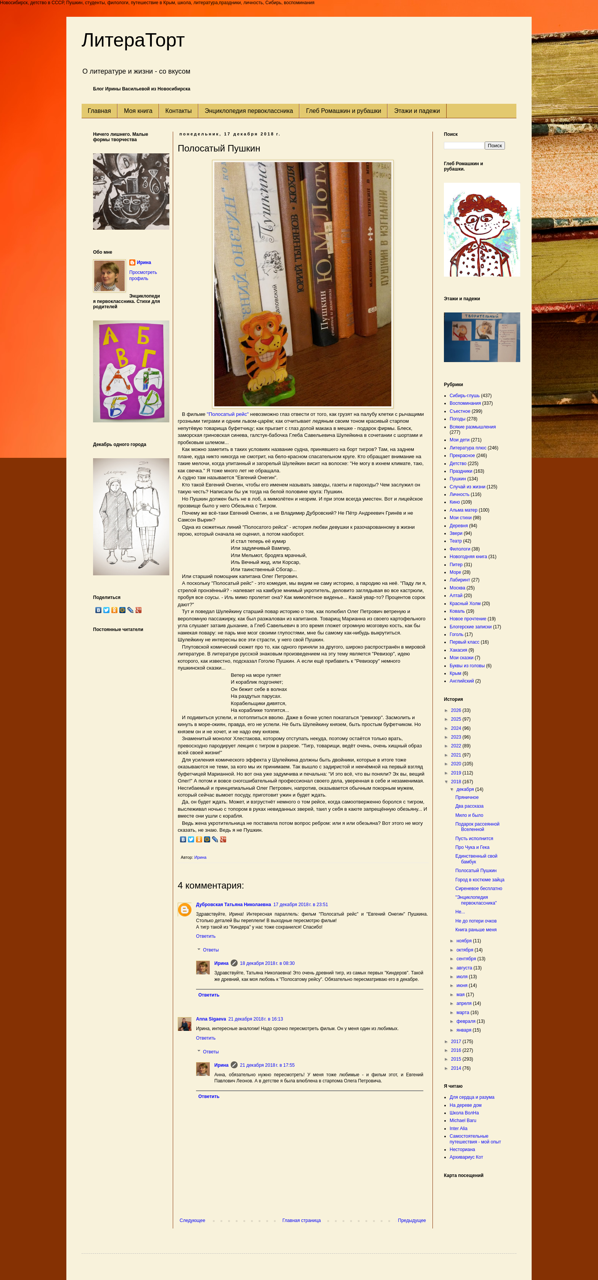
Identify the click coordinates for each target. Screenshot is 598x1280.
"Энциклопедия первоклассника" (476, 900)
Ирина (221, 963)
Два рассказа (469, 806)
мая (461, 994)
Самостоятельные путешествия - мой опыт (475, 1138)
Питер (456, 564)
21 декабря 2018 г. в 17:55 (267, 1065)
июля (463, 976)
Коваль (457, 611)
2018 (457, 781)
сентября (467, 958)
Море (455, 572)
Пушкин (458, 478)
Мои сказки (461, 657)
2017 (457, 1041)
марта (464, 1012)
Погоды (457, 419)
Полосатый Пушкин (476, 870)
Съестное (460, 411)
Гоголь (456, 634)
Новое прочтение (468, 618)
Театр (456, 541)
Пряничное (467, 797)
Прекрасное (462, 455)
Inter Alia (459, 1128)
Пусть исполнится (474, 838)
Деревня (459, 525)
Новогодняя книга (468, 556)
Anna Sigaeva (211, 1019)
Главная (99, 111)
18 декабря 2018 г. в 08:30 (267, 963)
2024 (457, 728)
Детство (458, 463)
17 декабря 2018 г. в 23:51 (300, 904)
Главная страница (302, 1220)
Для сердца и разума (472, 1097)
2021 (457, 755)
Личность (459, 494)
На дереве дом (466, 1105)
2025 (457, 719)
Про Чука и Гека (472, 847)
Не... (460, 912)
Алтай (456, 595)
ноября (465, 940)
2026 (457, 710)
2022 (457, 746)
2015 (457, 1059)
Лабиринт (460, 580)
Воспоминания (465, 403)
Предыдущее (412, 1220)
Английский (462, 681)
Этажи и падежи (417, 111)
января (465, 1030)
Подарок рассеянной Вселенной (477, 826)
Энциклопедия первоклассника (249, 111)
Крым (455, 673)
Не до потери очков (476, 921)
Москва (457, 588)
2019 (457, 773)
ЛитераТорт (133, 40)
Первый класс (464, 642)
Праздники (461, 471)
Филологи (460, 549)
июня (463, 985)
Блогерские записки (471, 627)
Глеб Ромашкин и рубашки (343, 111)
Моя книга (138, 111)
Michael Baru (463, 1120)
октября (465, 950)
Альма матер (463, 510)
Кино (455, 502)
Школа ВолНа (464, 1113)
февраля (467, 1021)
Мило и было (469, 815)
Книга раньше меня (476, 929)
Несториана (462, 1149)
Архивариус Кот (466, 1157)
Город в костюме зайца (480, 879)
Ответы (211, 950)
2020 (457, 763)
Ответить (205, 936)
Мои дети (459, 440)
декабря (466, 789)
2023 (457, 737)
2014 (457, 1068)
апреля (465, 1003)
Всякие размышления (473, 427)
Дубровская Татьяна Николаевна (233, 904)
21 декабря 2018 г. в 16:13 (255, 1019)
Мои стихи (461, 517)
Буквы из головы (467, 665)
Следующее (192, 1220)
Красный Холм (465, 603)
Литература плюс (468, 448)
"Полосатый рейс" (228, 414)
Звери (456, 533)
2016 (457, 1050)
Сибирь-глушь (465, 395)
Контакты (179, 111)
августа (465, 968)
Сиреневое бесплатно (478, 888)
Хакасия (458, 650)
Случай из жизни (467, 486)
